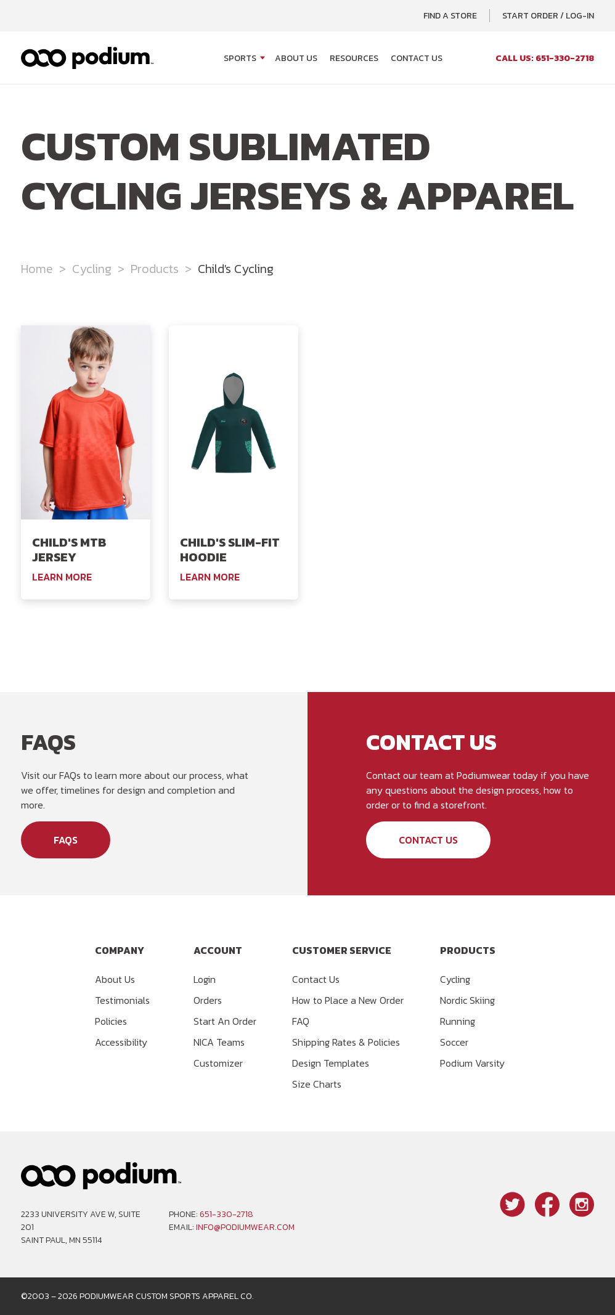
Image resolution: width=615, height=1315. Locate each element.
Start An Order (224, 1021)
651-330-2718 (226, 1214)
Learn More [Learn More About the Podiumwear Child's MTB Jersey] (62, 576)
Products (155, 268)
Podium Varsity (472, 1063)
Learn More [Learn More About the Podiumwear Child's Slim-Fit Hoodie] (210, 576)
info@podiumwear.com (245, 1227)
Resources (354, 58)
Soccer (454, 1042)
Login (204, 979)
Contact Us (416, 58)
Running (457, 1021)
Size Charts (316, 1084)
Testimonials (122, 1000)
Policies (111, 1021)
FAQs (66, 840)
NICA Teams (219, 1042)
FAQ (300, 1021)
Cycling (92, 268)
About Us (296, 58)
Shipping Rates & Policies (346, 1042)
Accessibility (121, 1042)
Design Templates (330, 1063)
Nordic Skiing (467, 1000)
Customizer (218, 1063)
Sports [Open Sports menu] (240, 58)
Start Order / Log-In (548, 15)
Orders (207, 1000)
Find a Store (450, 15)
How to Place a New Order (348, 1000)
